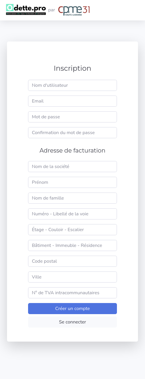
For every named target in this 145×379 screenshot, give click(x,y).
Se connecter (72, 322)
